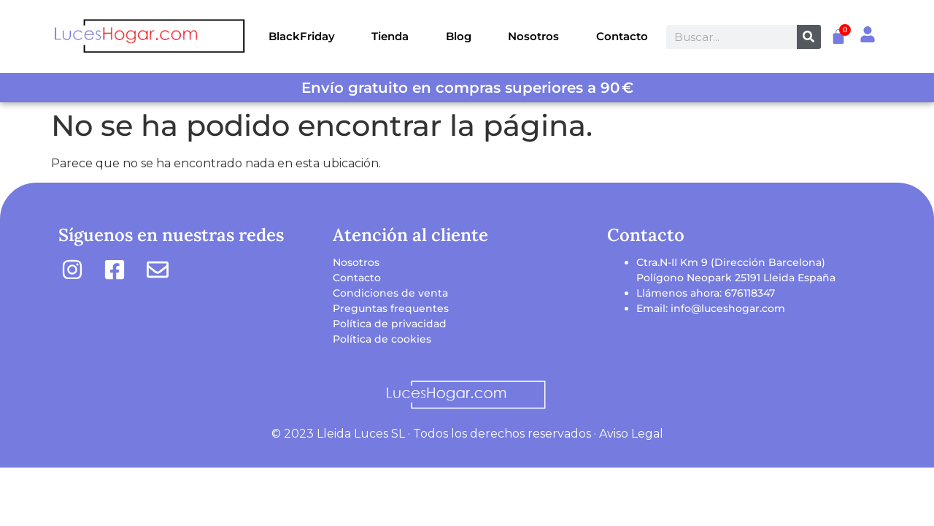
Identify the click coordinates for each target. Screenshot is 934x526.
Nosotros (533, 36)
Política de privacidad (390, 323)
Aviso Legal (631, 434)
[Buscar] (809, 37)
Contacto (622, 36)
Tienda (390, 36)
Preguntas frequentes (391, 308)
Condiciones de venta (390, 293)
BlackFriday (302, 36)
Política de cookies (382, 339)
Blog (458, 36)
